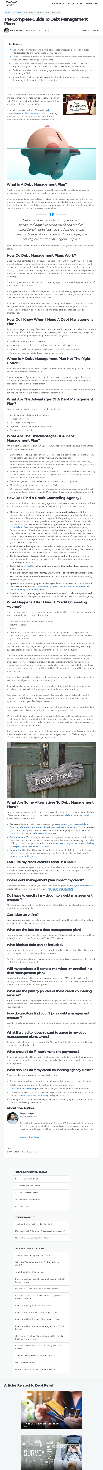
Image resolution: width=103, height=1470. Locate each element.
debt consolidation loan (51, 842)
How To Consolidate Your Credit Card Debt (48, 1399)
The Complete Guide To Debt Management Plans (43, 12)
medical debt (71, 824)
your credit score (86, 895)
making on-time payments (61, 898)
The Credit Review (12, 3)
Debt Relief (17, 12)
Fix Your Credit (57, 4)
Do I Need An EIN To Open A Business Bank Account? (49, 1250)
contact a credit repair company (34, 1108)
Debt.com (35, 1225)
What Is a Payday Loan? (39, 1392)
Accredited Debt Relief (41, 1204)
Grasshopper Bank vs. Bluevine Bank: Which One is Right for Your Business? (49, 1367)
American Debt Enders (41, 1218)
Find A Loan (91, 4)
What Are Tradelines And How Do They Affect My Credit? (47, 1284)
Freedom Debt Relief (40, 1197)
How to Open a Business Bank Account (47, 1259)
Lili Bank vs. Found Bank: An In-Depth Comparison (46, 1311)
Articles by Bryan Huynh (32, 1153)
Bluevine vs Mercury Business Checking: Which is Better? (47, 1376)
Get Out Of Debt (75, 4)
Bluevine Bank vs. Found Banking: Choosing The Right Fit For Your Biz (49, 1301)
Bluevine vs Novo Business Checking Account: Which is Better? (45, 1357)
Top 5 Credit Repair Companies (43, 1293)
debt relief (90, 824)
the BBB (32, 576)
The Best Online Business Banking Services (48, 1242)
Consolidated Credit (21, 537)
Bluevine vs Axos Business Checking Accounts (45, 1337)
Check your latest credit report (26, 1101)
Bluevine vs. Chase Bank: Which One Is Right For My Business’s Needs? (49, 1321)
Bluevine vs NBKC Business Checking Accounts (46, 1347)
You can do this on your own (71, 852)
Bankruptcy (16, 859)
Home (7, 12)
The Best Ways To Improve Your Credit (46, 1276)
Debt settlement (19, 846)
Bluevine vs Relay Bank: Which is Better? (47, 1329)
